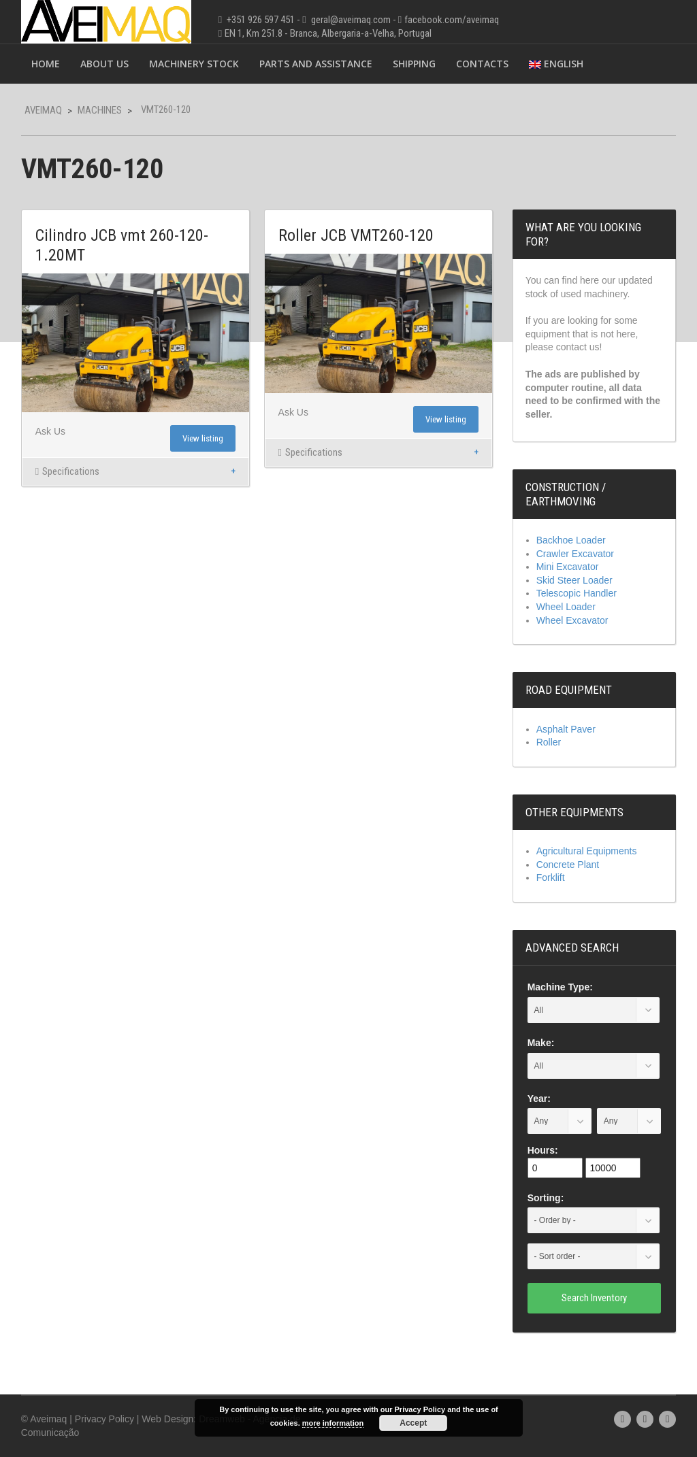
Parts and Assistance (315, 63)
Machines (100, 110)
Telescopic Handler (576, 593)
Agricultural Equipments (586, 850)
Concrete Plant (568, 864)
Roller (549, 742)
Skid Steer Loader (574, 580)
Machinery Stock (194, 63)
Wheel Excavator (572, 620)
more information (332, 1423)
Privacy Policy (104, 1418)
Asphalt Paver (566, 729)
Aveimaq (43, 110)
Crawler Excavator (575, 553)
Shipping (414, 63)
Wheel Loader (566, 606)
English (556, 63)
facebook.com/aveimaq (451, 20)
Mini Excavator (567, 566)
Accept (413, 1423)
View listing (202, 438)
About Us (104, 63)
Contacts (482, 63)
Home (45, 63)
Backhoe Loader (571, 540)
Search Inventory (594, 1298)
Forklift (550, 877)
